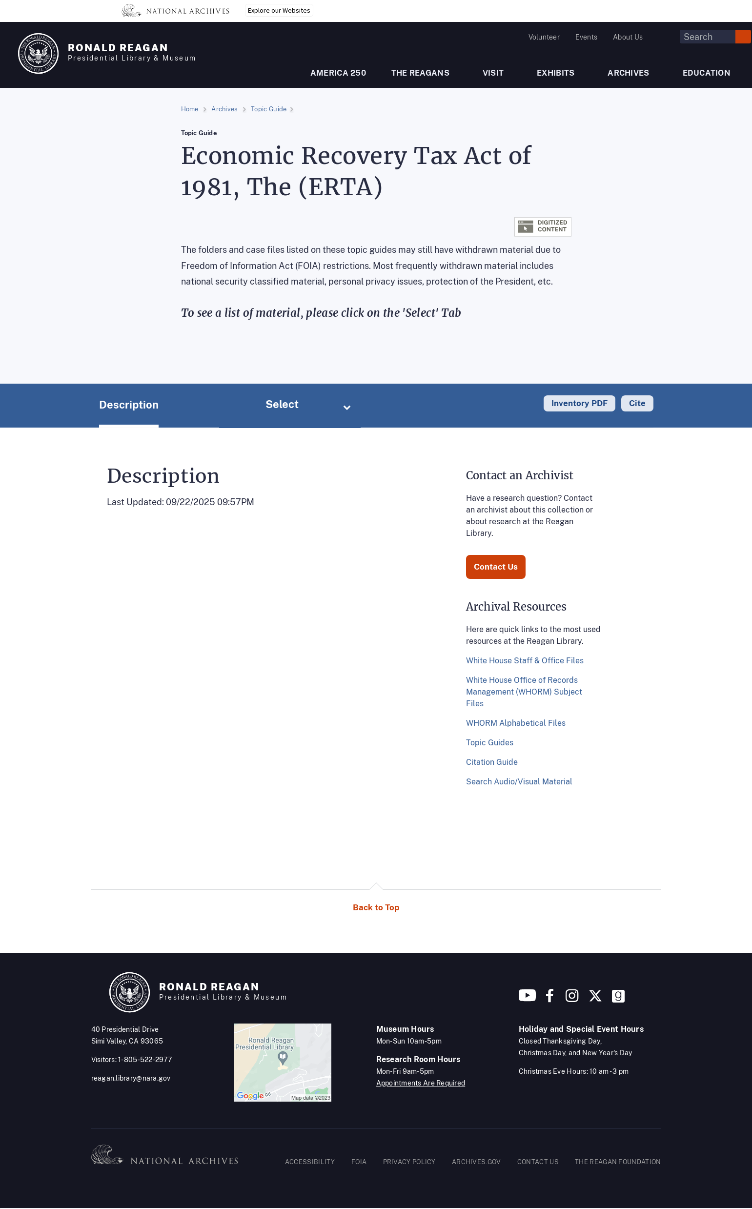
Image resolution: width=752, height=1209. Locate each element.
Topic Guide (268, 109)
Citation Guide (492, 762)
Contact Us (496, 567)
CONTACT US (538, 1162)
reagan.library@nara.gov (131, 1078)
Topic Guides (489, 742)
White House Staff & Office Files (525, 660)
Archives (224, 109)
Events (586, 37)
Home (190, 109)
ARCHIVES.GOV (476, 1162)
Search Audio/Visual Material (519, 781)
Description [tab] (129, 404)
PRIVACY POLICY (409, 1162)
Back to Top (376, 907)
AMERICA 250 (338, 73)
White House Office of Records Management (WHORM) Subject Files (524, 692)
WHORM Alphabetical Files (516, 723)
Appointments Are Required (421, 1083)
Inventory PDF (579, 403)
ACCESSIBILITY (310, 1162)
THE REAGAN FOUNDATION (618, 1162)
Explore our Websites (279, 10)
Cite (637, 403)
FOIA (358, 1162)
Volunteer (544, 37)
